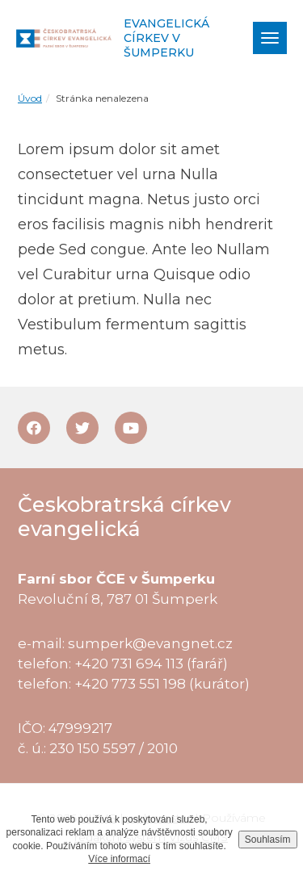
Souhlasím (268, 839)
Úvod (30, 98)
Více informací (119, 859)
